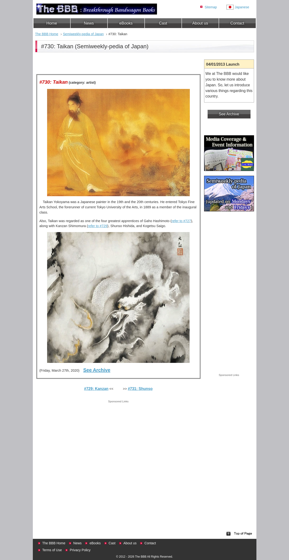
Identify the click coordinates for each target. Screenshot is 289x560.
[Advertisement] (118, 437)
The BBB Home (46, 34)
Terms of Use (52, 550)
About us (200, 23)
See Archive (96, 370)
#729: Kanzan (96, 389)
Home (51, 23)
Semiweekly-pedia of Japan (83, 34)
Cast (163, 23)
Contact (237, 23)
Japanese (242, 7)
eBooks (126, 23)
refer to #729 (97, 226)
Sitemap (211, 7)
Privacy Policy (80, 550)
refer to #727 (181, 221)
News (89, 23)
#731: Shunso (140, 389)
